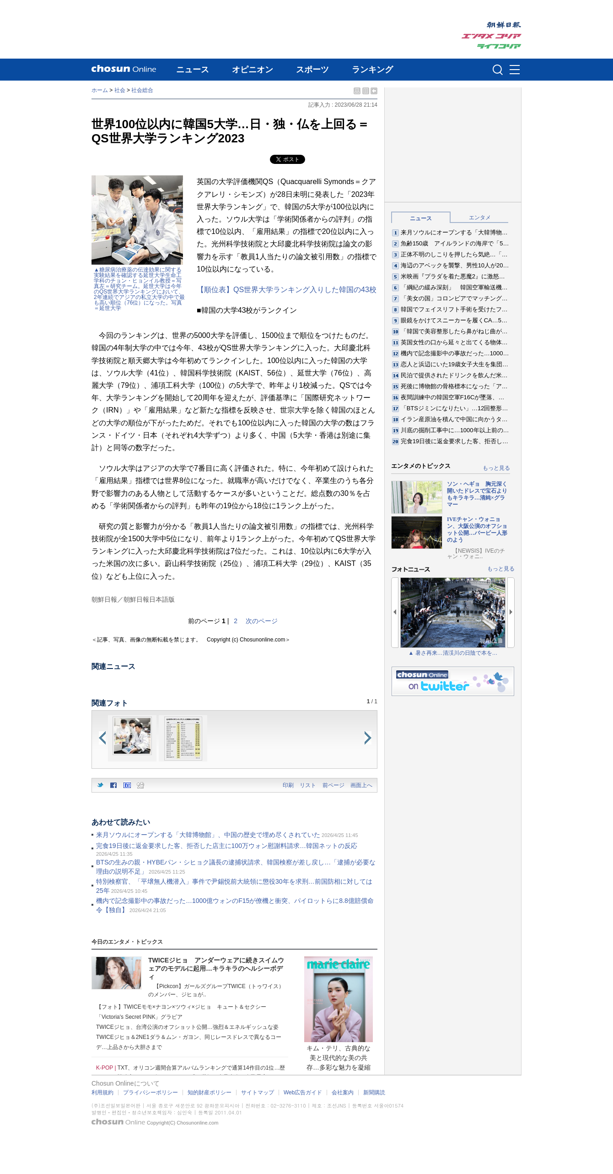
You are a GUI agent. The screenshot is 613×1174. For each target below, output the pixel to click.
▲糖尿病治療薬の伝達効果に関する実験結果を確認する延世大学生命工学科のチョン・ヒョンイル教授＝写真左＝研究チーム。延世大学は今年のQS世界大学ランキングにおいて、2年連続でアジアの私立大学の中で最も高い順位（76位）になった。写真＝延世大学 (139, 288)
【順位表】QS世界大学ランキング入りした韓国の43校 (286, 290)
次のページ (262, 621)
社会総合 (142, 90)
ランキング (372, 69)
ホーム (99, 90)
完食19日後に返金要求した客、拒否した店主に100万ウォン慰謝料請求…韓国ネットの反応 (226, 845)
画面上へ (361, 785)
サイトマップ (257, 1092)
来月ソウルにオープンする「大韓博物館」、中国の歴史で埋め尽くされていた (208, 834)
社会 (119, 90)
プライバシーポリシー (150, 1092)
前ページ (333, 785)
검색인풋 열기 (498, 69)
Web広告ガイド (303, 1092)
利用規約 (102, 1092)
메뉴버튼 (515, 70)
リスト (308, 785)
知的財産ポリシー (209, 1092)
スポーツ (312, 69)
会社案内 (343, 1092)
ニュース (192, 69)
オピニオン (252, 69)
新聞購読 (374, 1092)
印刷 (288, 785)
